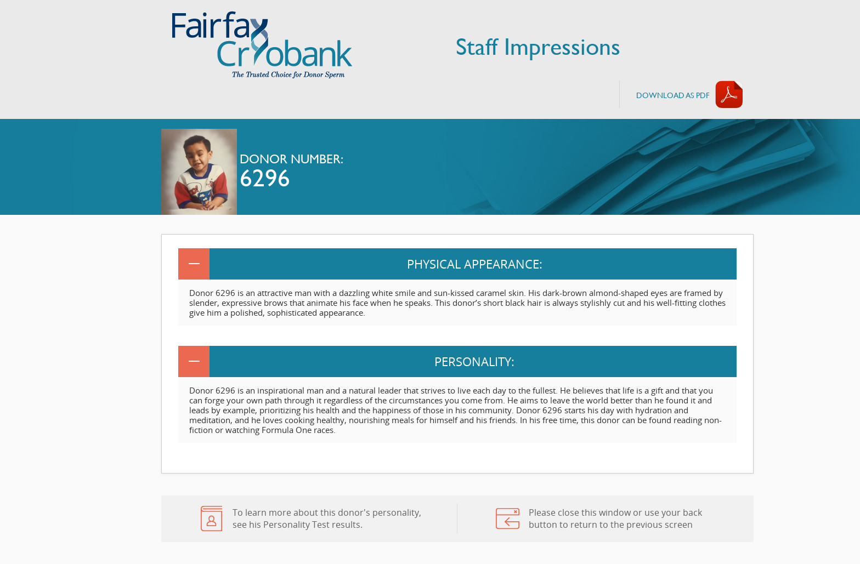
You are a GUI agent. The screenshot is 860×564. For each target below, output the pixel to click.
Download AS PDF (673, 95)
